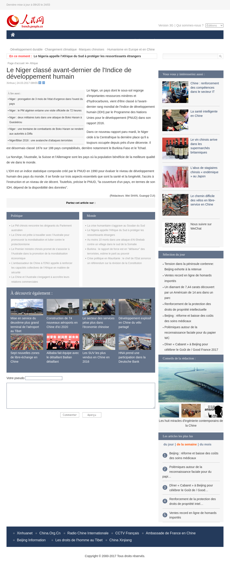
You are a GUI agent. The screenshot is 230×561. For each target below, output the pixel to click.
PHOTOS (208, 41)
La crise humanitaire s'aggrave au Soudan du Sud (116, 225)
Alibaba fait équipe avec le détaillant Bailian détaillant (63, 357)
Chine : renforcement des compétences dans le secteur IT (205, 87)
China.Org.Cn (50, 533)
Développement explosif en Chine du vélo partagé (135, 322)
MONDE (57, 41)
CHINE (18, 41)
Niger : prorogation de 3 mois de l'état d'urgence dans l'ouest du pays (46, 101)
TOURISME (188, 41)
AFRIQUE (75, 41)
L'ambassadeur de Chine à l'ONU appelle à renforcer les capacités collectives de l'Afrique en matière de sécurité (41, 268)
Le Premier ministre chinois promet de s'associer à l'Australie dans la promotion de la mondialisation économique (40, 254)
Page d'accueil (16, 63)
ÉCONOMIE (37, 41)
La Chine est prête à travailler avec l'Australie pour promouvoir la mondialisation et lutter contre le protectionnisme (40, 239)
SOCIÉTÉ (133, 41)
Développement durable (26, 49)
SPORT (169, 41)
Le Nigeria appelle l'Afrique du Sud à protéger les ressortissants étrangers (87, 56)
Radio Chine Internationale (87, 533)
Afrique (34, 63)
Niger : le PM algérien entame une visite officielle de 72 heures (45, 110)
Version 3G (165, 25)
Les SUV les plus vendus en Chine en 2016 (96, 357)
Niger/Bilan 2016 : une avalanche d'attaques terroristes (41, 140)
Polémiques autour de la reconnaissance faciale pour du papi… (187, 471)
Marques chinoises (91, 49)
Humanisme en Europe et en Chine (131, 49)
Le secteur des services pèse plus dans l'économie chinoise (99, 322)
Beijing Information (31, 540)
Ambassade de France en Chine (171, 533)
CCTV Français (127, 533)
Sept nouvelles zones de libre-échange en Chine (25, 357)
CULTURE (114, 41)
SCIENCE (94, 41)
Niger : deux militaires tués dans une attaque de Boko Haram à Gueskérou (45, 120)
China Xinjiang (120, 540)
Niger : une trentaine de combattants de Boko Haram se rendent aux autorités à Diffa (46, 131)
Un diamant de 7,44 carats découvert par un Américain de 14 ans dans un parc (189, 292)
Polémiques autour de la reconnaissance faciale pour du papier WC (190, 332)
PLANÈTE (152, 41)
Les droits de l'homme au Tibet (78, 540)
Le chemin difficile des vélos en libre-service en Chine (203, 200)
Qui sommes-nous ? (190, 25)
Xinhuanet (25, 533)
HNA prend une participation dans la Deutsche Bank (132, 357)
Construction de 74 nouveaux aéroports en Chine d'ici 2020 (62, 322)
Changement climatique (61, 49)
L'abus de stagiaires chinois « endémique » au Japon (204, 172)
